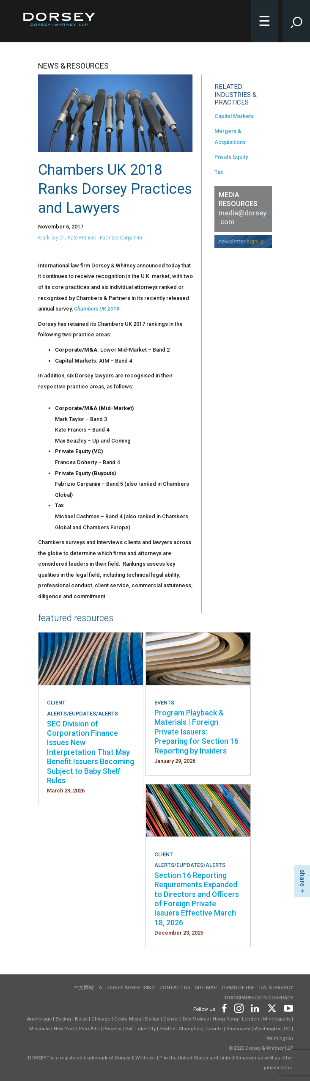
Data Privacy (276, 987)
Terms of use (238, 987)
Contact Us (174, 987)
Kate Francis (82, 237)
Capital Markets (234, 116)
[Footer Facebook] (224, 1007)
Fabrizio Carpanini (121, 237)
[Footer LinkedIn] (255, 1007)
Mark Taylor (51, 237)
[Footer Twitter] (271, 1007)
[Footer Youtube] (287, 1007)
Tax (218, 172)
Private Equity (231, 157)
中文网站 (84, 987)
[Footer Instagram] (238, 1007)
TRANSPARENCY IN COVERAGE (258, 998)
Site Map (206, 987)
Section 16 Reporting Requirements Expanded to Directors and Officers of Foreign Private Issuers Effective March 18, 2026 (196, 899)
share (302, 878)
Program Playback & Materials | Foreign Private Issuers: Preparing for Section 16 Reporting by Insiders (196, 731)
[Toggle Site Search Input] (296, 21)
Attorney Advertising (127, 987)
